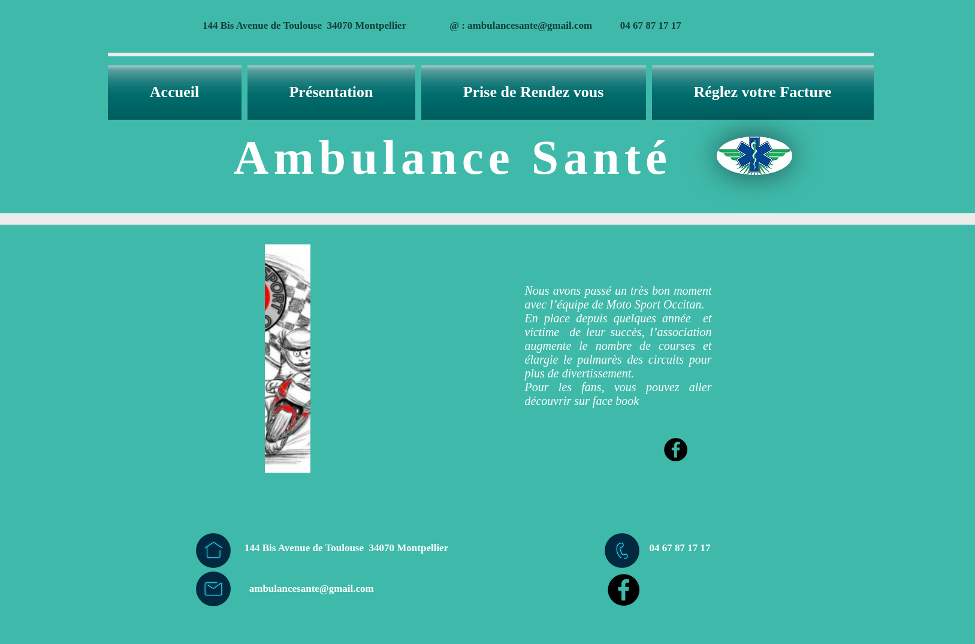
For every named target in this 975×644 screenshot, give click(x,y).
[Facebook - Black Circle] (675, 449)
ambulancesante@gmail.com (529, 25)
